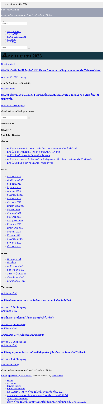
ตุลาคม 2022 (13, 209)
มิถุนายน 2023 (14, 187)
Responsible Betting (16, 388)
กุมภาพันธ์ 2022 (15, 239)
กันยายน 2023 (14, 184)
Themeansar (57, 375)
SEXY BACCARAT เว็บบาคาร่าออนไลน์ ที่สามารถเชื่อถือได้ (37, 395)
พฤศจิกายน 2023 (15, 180)
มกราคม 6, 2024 (9, 324)
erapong (23, 77)
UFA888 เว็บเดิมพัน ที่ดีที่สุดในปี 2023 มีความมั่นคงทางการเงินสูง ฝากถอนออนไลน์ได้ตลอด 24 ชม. (51, 70)
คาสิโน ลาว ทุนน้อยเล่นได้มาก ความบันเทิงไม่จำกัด (33, 152)
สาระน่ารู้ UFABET (16, 273)
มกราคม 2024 (14, 176)
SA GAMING (13, 34)
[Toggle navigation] (2, 21)
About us (11, 39)
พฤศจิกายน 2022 (15, 206)
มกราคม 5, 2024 (9, 342)
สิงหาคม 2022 (14, 217)
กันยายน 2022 (14, 213)
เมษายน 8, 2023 (9, 105)
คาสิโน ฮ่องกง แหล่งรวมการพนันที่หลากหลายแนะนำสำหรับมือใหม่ (42, 148)
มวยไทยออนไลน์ (15, 270)
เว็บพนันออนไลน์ (15, 277)
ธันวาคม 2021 (14, 246)
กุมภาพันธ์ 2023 (15, 195)
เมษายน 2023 (14, 191)
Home (10, 380)
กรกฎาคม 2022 (15, 220)
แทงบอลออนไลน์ (16, 281)
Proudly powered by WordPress (16, 375)
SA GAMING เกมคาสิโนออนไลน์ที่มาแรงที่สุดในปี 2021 (35, 392)
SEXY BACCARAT (16, 37)
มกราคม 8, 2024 (9, 307)
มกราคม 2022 (14, 242)
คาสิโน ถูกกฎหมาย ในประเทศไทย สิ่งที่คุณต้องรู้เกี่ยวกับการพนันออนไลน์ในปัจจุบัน (49, 159)
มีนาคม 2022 (13, 235)
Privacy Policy (14, 386)
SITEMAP (12, 42)
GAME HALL (14, 31)
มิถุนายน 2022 (14, 224)
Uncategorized (8, 64)
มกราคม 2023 (14, 198)
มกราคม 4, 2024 (9, 359)
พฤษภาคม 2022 (15, 228)
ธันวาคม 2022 (14, 202)
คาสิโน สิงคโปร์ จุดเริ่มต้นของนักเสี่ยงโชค (28, 155)
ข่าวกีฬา (11, 262)
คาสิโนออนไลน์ (15, 266)
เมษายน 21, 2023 (10, 77)
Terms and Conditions (17, 398)
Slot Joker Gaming (10, 9)
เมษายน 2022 (14, 231)
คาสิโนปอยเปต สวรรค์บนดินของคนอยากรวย (30, 163)
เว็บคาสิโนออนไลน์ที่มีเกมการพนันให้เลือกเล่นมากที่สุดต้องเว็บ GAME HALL (46, 402)
